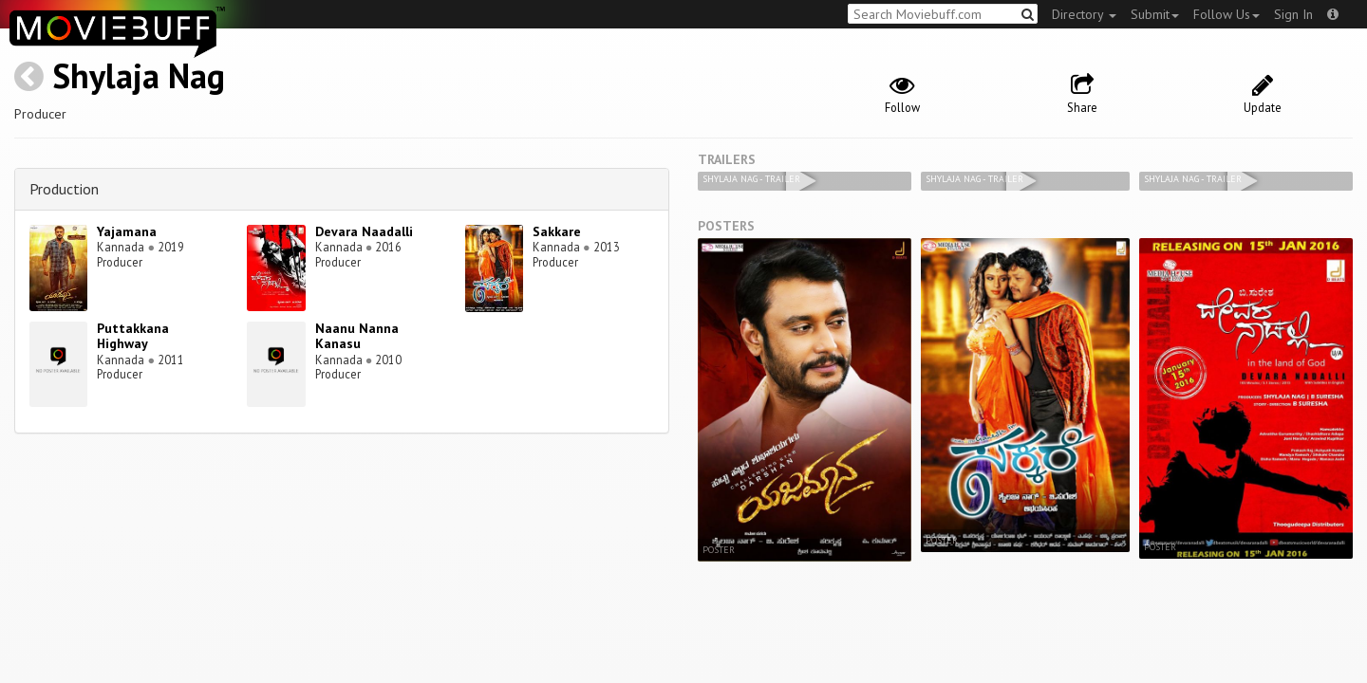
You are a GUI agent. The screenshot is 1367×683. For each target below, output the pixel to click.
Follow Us (1226, 14)
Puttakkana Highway (133, 336)
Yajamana (127, 231)
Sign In (1293, 14)
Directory (1084, 14)
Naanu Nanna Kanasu (357, 336)
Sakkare (557, 231)
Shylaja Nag (138, 75)
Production (64, 188)
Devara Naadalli (364, 231)
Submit (1155, 14)
